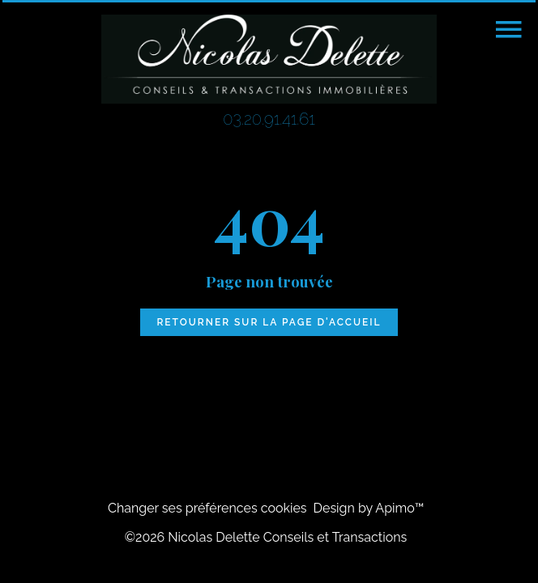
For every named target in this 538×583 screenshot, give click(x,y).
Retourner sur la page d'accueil (268, 322)
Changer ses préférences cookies (207, 508)
